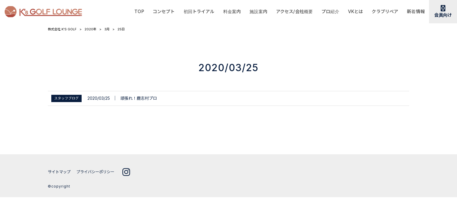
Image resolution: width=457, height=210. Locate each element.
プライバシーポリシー (98, 171)
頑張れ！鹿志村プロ (138, 98)
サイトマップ (60, 171)
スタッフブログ (66, 98)
